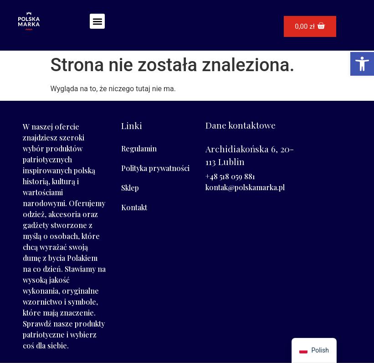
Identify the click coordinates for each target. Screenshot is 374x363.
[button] (97, 21)
